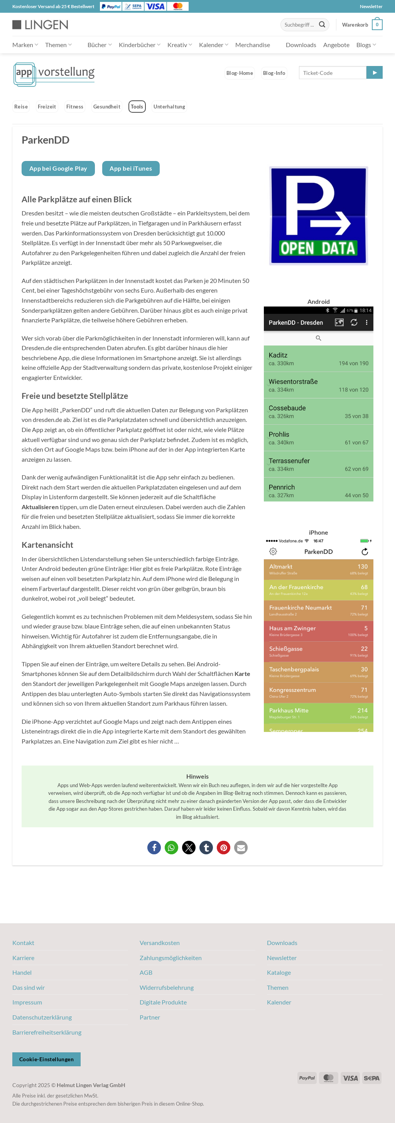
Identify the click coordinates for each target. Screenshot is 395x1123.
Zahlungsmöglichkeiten (171, 957)
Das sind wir (28, 987)
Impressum (27, 1002)
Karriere (23, 957)
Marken (25, 44)
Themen (58, 44)
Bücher (99, 44)
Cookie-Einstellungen (46, 1059)
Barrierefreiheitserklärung (46, 1032)
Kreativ (179, 44)
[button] (362, 25)
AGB (146, 972)
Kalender (213, 44)
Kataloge (279, 972)
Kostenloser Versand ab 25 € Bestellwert (53, 6)
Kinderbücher (139, 44)
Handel (22, 972)
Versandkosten (160, 942)
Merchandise (252, 44)
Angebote (336, 44)
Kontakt (23, 942)
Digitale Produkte (163, 1002)
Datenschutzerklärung (42, 1017)
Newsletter (371, 6)
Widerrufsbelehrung (167, 987)
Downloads (301, 44)
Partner (150, 1017)
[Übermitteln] (322, 24)
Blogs (366, 44)
